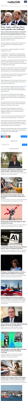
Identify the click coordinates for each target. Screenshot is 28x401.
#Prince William (4, 133)
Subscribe (25, 144)
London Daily (14, 1)
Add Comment (24, 136)
